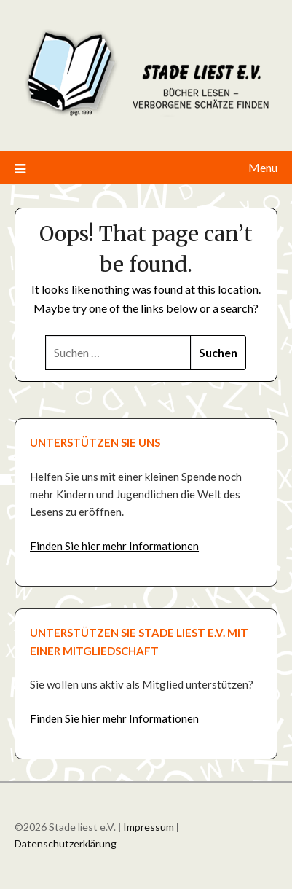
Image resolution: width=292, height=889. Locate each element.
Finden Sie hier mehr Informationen (114, 545)
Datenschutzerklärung (66, 843)
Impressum (148, 827)
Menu (262, 167)
